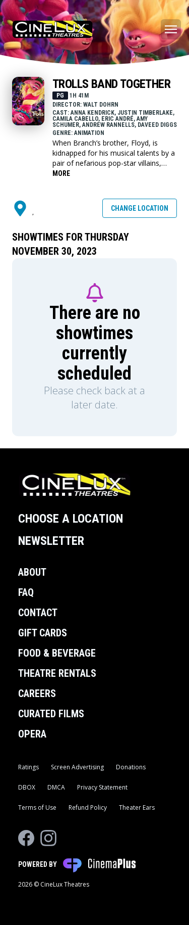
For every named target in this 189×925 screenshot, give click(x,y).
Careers (37, 693)
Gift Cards (42, 633)
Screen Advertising (77, 767)
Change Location (139, 208)
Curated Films (51, 714)
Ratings (28, 767)
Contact (37, 613)
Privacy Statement (102, 787)
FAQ (26, 592)
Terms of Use (37, 807)
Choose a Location (70, 519)
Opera (32, 734)
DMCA (56, 787)
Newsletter (51, 541)
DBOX (26, 787)
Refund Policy (88, 807)
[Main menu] (171, 29)
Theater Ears (137, 807)
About (32, 572)
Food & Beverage (57, 653)
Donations (131, 767)
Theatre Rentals (57, 673)
